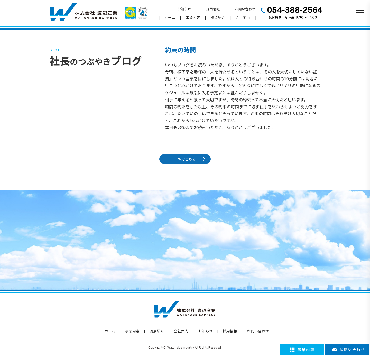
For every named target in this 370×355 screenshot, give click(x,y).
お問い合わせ (245, 8)
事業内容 (193, 17)
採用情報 (213, 8)
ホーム (169, 17)
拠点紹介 (218, 17)
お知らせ (184, 8)
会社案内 (243, 17)
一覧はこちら (186, 159)
